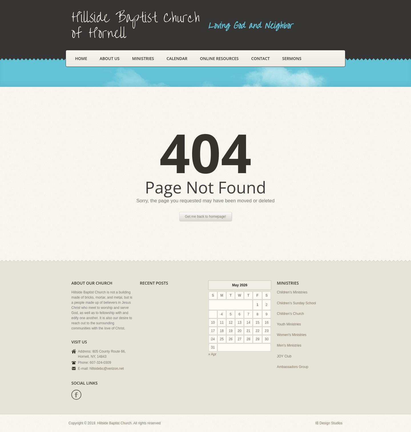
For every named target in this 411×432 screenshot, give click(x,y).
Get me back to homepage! (205, 217)
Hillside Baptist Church (114, 423)
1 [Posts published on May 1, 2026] (258, 305)
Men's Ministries (289, 345)
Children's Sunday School (296, 303)
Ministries (143, 58)
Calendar (177, 58)
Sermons (291, 58)
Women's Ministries (291, 335)
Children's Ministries (292, 292)
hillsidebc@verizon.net (107, 369)
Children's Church (290, 314)
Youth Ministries (289, 324)
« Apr (212, 354)
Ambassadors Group (292, 367)
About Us (110, 58)
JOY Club (284, 356)
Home (81, 58)
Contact (260, 58)
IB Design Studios (328, 423)
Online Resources (219, 58)
